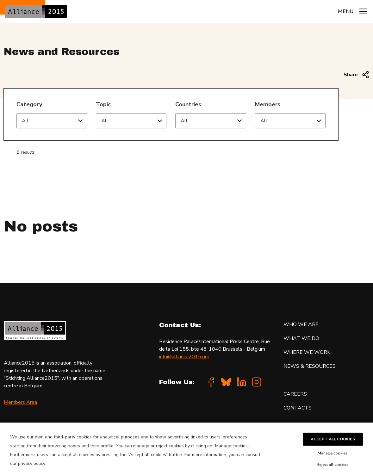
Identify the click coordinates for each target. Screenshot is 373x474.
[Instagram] (257, 382)
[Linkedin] (241, 382)
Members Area (20, 402)
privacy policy (31, 469)
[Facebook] (211, 382)
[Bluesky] (226, 382)
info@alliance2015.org (184, 356)
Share (356, 74)
